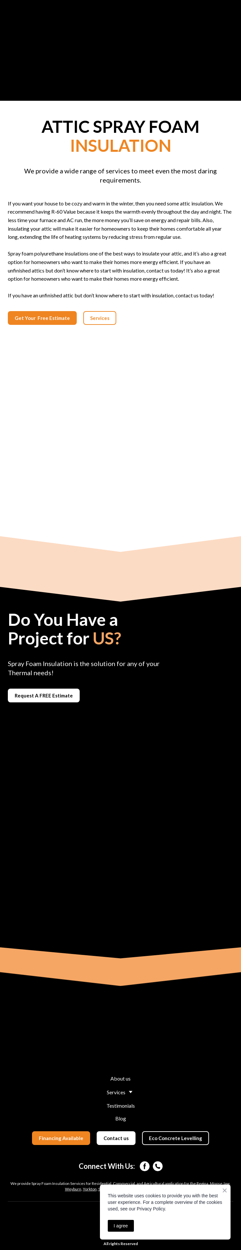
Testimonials (120, 1105)
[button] (42, 318)
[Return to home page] (120, 1038)
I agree (121, 1225)
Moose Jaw (220, 1183)
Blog (120, 1118)
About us (120, 1078)
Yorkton (90, 1189)
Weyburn (73, 1189)
